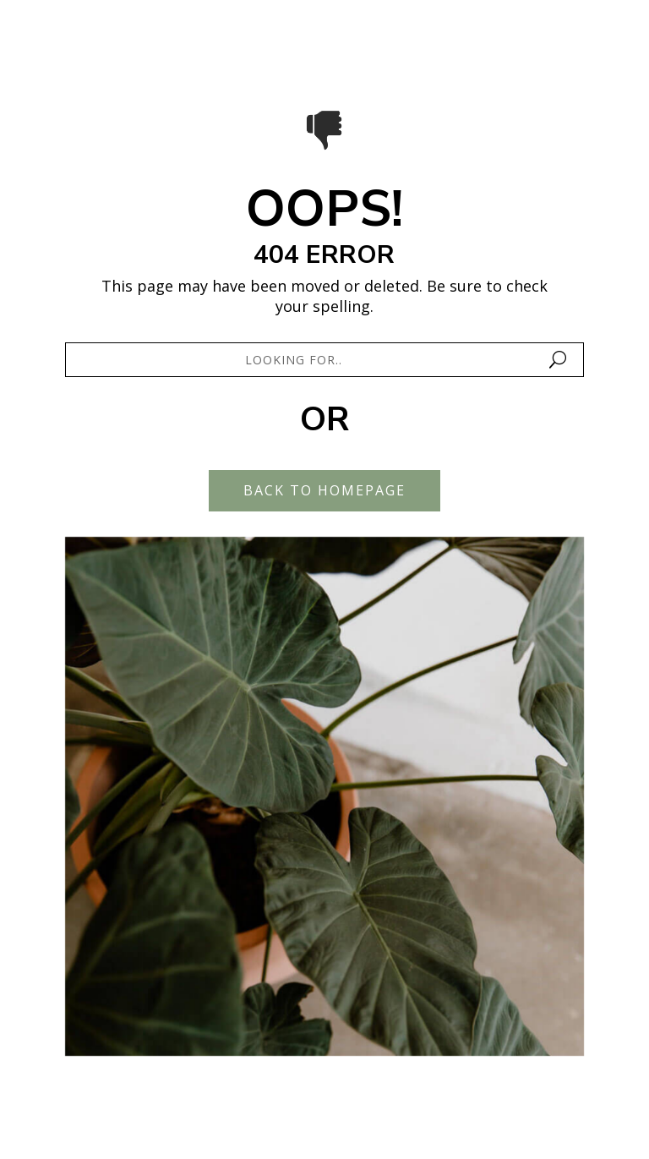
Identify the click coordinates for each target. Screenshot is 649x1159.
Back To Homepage (324, 490)
